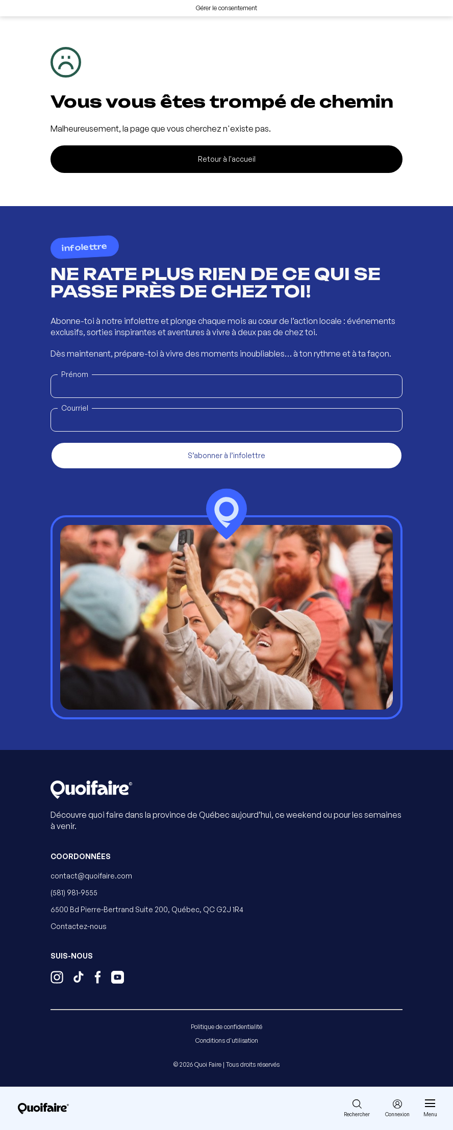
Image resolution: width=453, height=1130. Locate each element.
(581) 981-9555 (74, 892)
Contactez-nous (79, 926)
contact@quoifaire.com (91, 875)
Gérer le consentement (226, 8)
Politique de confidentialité (226, 1027)
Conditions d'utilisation (226, 1040)
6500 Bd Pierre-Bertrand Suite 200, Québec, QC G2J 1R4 (147, 909)
